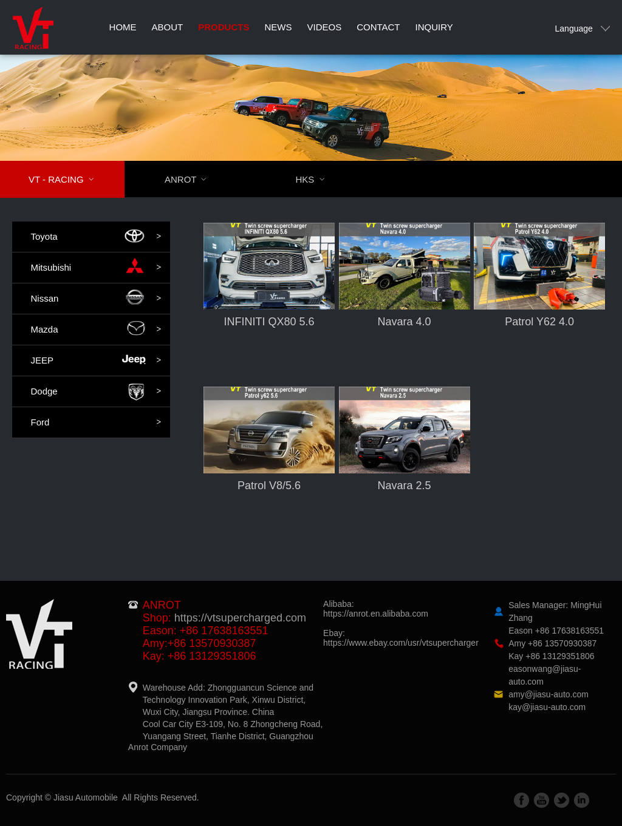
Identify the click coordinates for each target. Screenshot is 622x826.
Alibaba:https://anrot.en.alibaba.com (375, 608)
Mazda (95, 329)
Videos (324, 27)
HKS (317, 179)
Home (123, 27)
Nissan (95, 298)
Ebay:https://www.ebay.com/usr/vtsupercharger (401, 638)
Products (223, 27)
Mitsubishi (95, 267)
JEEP (95, 360)
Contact (378, 27)
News (278, 27)
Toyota (95, 237)
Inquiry (434, 27)
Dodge (95, 391)
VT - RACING (69, 179)
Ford (95, 422)
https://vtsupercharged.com (240, 618)
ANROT (193, 179)
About (167, 27)
